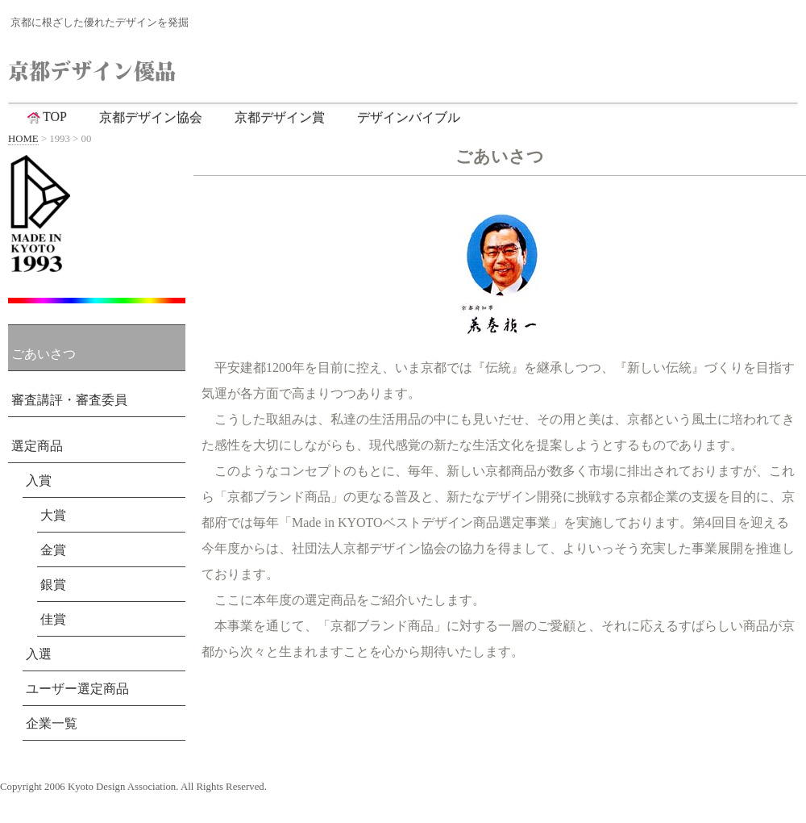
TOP (46, 117)
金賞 (53, 550)
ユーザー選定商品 (77, 689)
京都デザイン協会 (150, 117)
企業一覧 (51, 723)
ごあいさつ (43, 354)
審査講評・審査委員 (69, 400)
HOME (23, 138)
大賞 (53, 515)
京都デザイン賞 (280, 117)
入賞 (39, 480)
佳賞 (53, 619)
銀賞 (53, 584)
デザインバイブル (408, 117)
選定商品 (37, 446)
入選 (39, 654)
